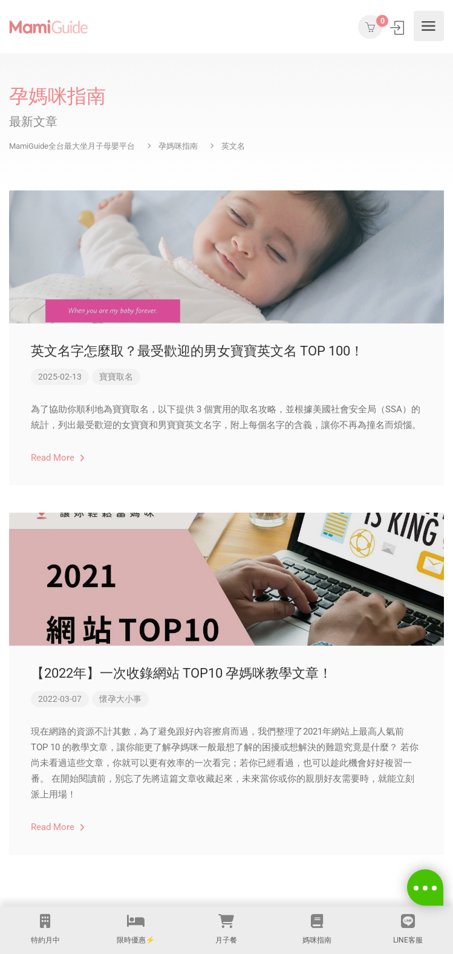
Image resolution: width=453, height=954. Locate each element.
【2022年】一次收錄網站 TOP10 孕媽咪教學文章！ (181, 673)
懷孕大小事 (120, 699)
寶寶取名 (116, 376)
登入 (398, 27)
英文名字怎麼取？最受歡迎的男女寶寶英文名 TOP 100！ (197, 351)
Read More (58, 457)
